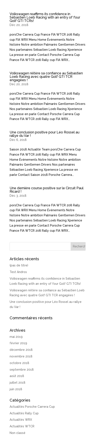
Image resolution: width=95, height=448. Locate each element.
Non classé (17, 433)
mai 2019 (16, 336)
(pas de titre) (19, 265)
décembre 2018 (21, 349)
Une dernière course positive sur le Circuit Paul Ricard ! (46, 190)
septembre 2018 (22, 369)
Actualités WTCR (22, 426)
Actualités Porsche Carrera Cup (32, 406)
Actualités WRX (21, 419)
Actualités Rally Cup (24, 413)
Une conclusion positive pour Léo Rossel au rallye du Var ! (44, 134)
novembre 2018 (21, 356)
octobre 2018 (19, 363)
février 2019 (18, 343)
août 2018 (17, 376)
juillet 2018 (17, 382)
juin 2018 (16, 389)
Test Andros (18, 272)
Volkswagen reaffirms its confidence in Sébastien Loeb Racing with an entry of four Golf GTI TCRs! (45, 17)
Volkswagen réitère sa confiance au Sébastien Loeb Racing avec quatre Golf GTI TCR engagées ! (46, 76)
